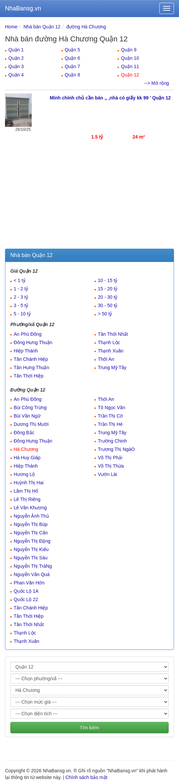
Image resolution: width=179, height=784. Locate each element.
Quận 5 (72, 49)
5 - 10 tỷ (22, 313)
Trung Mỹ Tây (112, 367)
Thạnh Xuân (111, 350)
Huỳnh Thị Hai (28, 482)
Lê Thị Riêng (27, 499)
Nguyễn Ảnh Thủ (31, 516)
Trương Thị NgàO (116, 449)
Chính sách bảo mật (86, 777)
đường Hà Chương (86, 26)
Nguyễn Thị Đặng (32, 541)
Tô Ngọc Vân (111, 407)
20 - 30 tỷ (107, 297)
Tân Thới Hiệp (28, 375)
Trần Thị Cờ (110, 416)
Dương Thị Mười (31, 424)
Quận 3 (16, 66)
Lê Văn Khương (30, 507)
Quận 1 (16, 49)
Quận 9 (128, 49)
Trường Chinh (112, 441)
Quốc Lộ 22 (26, 599)
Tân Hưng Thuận (31, 367)
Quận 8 (72, 74)
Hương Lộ (24, 474)
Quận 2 (16, 58)
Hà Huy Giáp (27, 457)
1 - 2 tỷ (21, 288)
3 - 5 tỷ (21, 305)
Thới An (106, 359)
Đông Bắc (24, 432)
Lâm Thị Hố (26, 491)
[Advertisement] (89, 198)
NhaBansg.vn (23, 8)
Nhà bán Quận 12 (41, 26)
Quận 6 (72, 58)
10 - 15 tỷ (107, 280)
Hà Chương (26, 449)
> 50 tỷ (105, 313)
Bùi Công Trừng (30, 407)
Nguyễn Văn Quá (32, 574)
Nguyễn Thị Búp (30, 524)
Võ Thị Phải (110, 457)
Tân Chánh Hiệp (31, 359)
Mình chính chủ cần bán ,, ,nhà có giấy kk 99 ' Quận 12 (110, 97)
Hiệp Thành (26, 350)
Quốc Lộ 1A (26, 591)
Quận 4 (16, 74)
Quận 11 (130, 66)
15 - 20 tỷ (107, 288)
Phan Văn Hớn (29, 582)
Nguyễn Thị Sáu (30, 557)
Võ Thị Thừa (111, 466)
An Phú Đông (27, 334)
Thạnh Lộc (109, 342)
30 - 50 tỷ (107, 305)
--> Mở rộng (156, 83)
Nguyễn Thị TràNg (33, 566)
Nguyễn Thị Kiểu (31, 549)
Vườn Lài (107, 474)
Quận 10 (130, 58)
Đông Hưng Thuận (33, 342)
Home (11, 26)
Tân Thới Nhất (113, 334)
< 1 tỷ (19, 280)
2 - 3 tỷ (21, 297)
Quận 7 (72, 66)
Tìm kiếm (89, 727)
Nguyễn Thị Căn (31, 532)
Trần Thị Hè (110, 424)
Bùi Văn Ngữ (27, 416)
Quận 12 (130, 74)
